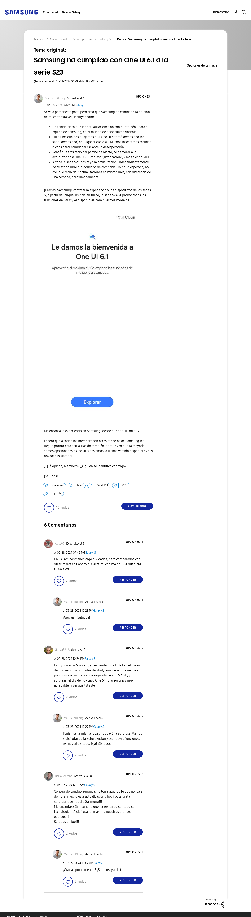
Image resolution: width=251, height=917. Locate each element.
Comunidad (50, 12)
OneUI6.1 (102, 485)
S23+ (125, 485)
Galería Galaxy (71, 12)
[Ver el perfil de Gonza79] (60, 650)
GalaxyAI (58, 485)
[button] (145, 97)
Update (57, 493)
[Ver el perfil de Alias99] (60, 543)
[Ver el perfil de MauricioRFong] (55, 98)
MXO (80, 485)
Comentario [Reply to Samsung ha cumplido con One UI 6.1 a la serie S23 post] (137, 506)
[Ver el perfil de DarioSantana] (63, 776)
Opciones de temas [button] (201, 65)
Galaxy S (80, 105)
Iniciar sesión (220, 12)
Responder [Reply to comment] (127, 579)
